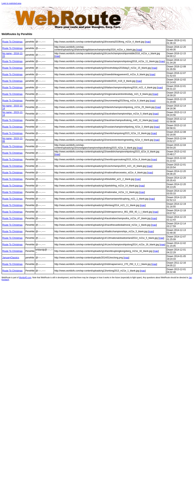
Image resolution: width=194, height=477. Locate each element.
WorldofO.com (25, 278)
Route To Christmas (12, 41)
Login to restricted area (11, 3)
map (148, 41)
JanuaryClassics (10, 257)
